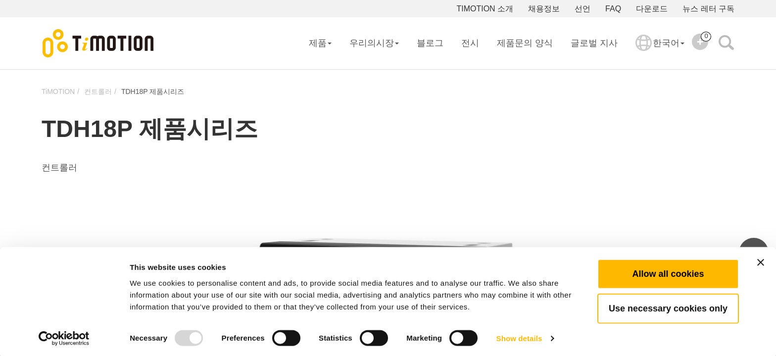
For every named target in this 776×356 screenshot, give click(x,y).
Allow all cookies (668, 271)
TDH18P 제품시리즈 (152, 91)
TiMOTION (58, 91)
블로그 (430, 43)
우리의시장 (374, 43)
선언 (582, 8)
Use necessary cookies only (668, 306)
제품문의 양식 (525, 43)
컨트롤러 (98, 91)
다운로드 (652, 8)
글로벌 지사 (594, 43)
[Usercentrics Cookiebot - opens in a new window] (64, 336)
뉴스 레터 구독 (708, 8)
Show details (519, 336)
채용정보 (544, 8)
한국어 (659, 49)
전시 (470, 43)
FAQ (613, 8)
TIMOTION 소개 (484, 8)
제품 (320, 43)
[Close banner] (760, 260)
